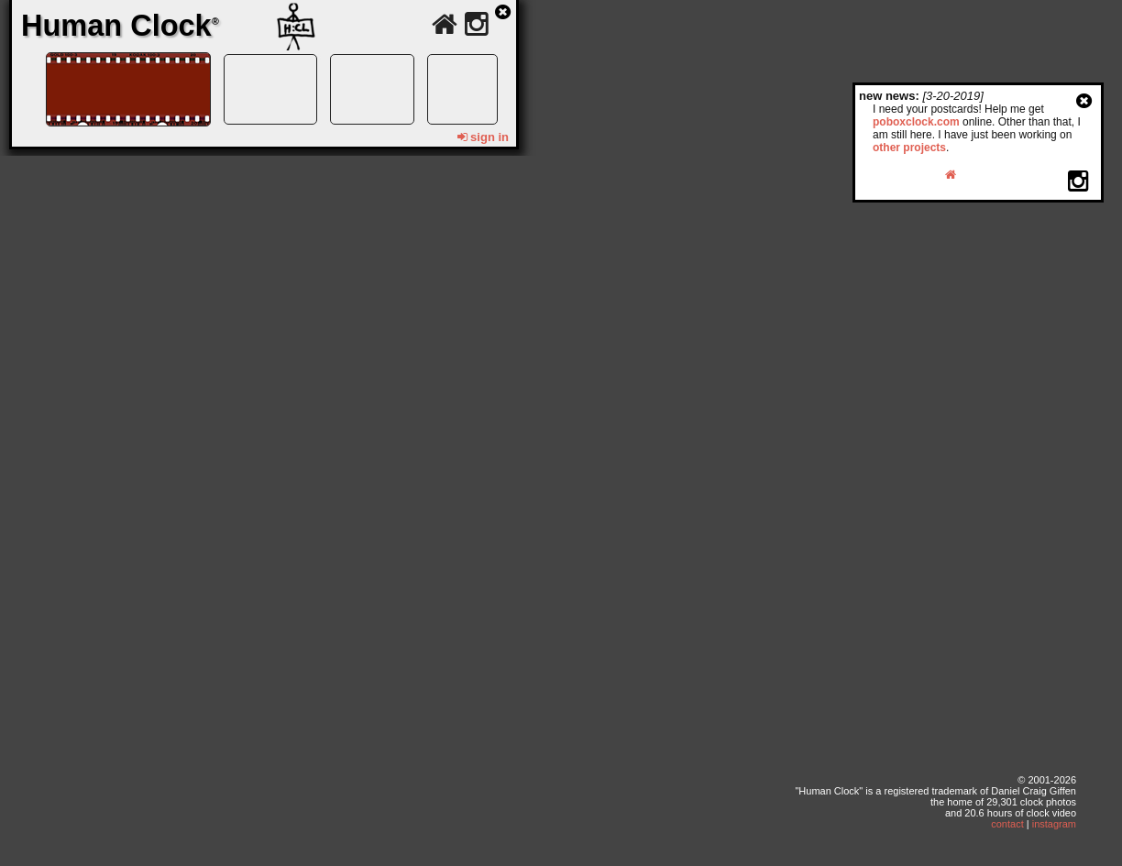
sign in (483, 137)
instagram (1054, 823)
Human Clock (120, 25)
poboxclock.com (916, 121)
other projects (909, 147)
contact (1007, 823)
